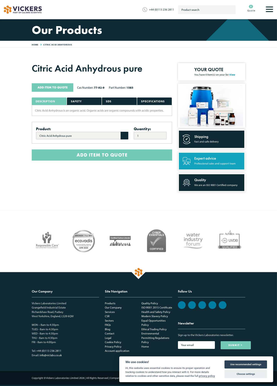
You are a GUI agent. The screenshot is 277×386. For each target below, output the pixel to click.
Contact (109, 333)
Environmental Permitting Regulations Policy (155, 338)
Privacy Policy (113, 346)
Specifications (153, 101)
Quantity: (142, 128)
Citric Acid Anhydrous (57, 44)
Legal (108, 338)
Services (110, 312)
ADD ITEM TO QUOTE (53, 87)
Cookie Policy (113, 342)
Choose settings (246, 374)
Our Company (113, 307)
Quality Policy (149, 303)
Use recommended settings (245, 364)
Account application (117, 351)
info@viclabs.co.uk (51, 355)
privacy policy (207, 375)
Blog (107, 329)
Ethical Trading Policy (154, 329)
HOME (35, 44)
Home (145, 346)
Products (110, 303)
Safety (76, 101)
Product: (43, 128)
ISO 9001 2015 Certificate (156, 307)
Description (45, 101)
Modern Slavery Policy (154, 316)
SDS (108, 101)
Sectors (109, 320)
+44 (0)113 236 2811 (161, 9)
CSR (107, 316)
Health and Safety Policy (155, 312)
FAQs (108, 325)
